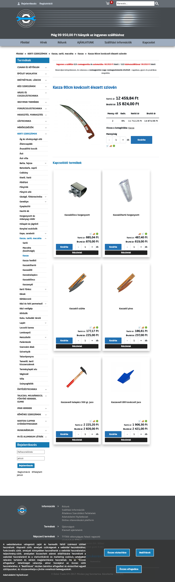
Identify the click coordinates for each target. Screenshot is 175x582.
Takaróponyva (27, 356)
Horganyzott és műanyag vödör (27, 217)
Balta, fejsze (26, 163)
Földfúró (24, 182)
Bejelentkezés (28, 3)
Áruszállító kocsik (28, 148)
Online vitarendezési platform (78, 520)
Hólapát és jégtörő (29, 224)
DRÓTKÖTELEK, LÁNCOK (29, 80)
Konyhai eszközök (28, 228)
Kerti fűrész (25, 289)
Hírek (43, 42)
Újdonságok (68, 526)
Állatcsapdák (26, 144)
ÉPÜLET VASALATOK (27, 73)
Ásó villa (24, 158)
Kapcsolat (148, 42)
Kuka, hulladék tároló (30, 318)
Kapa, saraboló (27, 233)
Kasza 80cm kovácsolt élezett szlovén (107, 53)
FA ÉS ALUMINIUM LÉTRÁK (30, 436)
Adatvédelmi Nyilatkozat (75, 516)
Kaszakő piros (126, 308)
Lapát (22, 323)
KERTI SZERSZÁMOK (37, 53)
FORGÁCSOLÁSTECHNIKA (29, 108)
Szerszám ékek (27, 347)
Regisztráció (46, 3)
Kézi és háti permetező (31, 303)
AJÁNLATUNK (85, 42)
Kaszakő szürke (77, 308)
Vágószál (24, 374)
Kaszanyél (28, 284)
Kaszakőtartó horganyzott (126, 215)
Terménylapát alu (28, 369)
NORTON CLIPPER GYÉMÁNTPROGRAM (27, 422)
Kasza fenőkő (29, 260)
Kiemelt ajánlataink (72, 530)
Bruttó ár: (111, 104)
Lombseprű (25, 332)
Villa (22, 378)
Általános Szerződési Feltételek (79, 513)
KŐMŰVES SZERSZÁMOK (29, 414)
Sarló (25, 243)
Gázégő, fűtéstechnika (31, 196)
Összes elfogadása (129, 569)
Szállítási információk (118, 42)
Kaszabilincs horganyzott (77, 215)
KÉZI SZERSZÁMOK (26, 86)
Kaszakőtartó (29, 265)
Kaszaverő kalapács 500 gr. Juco (77, 402)
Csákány (24, 172)
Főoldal (24, 42)
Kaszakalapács (30, 275)
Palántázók (25, 342)
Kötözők (24, 313)
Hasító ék (24, 211)
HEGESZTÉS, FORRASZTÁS (30, 114)
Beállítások (145, 552)
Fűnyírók (24, 187)
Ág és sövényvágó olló (31, 139)
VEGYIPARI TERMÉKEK (28, 102)
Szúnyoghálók (26, 383)
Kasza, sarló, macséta (62, 53)
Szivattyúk (25, 351)
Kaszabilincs (29, 279)
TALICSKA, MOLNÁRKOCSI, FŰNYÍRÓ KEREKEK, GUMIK (30, 398)
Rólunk (62, 42)
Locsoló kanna (27, 327)
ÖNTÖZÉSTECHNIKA (27, 389)
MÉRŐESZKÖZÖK (25, 127)
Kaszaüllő (27, 270)
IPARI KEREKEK (24, 408)
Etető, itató (25, 177)
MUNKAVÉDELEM (25, 430)
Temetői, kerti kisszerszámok (27, 363)
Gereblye (24, 201)
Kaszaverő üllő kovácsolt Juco (126, 402)
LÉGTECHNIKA (24, 121)
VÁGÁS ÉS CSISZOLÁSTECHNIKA (27, 94)
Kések (23, 294)
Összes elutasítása (116, 552)
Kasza (81, 53)
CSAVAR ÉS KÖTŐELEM (28, 67)
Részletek (77, 252)
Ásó (21, 153)
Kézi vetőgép (26, 308)
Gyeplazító (25, 206)
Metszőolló (25, 337)
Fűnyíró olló (25, 192)
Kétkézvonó (25, 299)
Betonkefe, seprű (28, 168)
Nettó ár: (110, 98)
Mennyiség (111, 134)
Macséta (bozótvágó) (29, 249)
